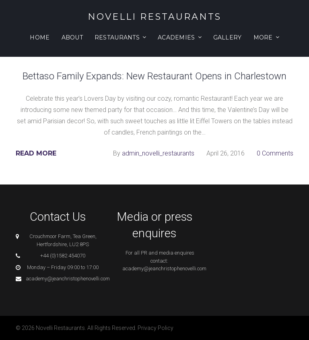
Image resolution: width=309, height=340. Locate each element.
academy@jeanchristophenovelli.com (68, 279)
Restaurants (117, 37)
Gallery (227, 37)
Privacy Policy (155, 328)
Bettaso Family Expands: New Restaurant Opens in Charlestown (154, 76)
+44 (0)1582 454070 (62, 256)
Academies (176, 37)
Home (39, 37)
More (263, 37)
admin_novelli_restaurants (158, 153)
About (72, 37)
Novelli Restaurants (155, 16)
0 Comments (275, 153)
